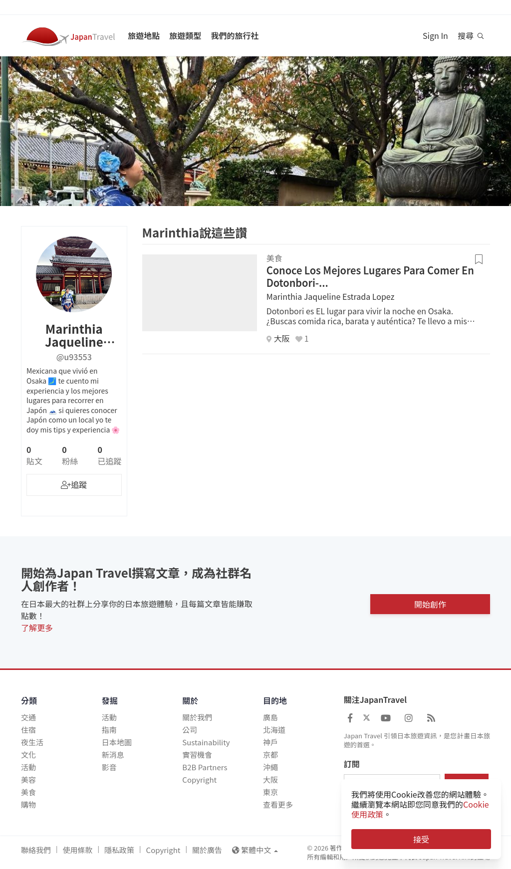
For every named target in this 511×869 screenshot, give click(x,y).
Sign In (435, 35)
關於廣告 (207, 850)
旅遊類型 (185, 35)
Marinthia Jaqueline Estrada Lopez (330, 296)
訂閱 (352, 764)
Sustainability (206, 742)
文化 (28, 754)
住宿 (28, 729)
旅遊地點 (144, 35)
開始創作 (430, 602)
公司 (189, 729)
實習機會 (197, 754)
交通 (28, 717)
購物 (28, 804)
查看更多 (278, 804)
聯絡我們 (36, 850)
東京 (270, 792)
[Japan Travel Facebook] (350, 717)
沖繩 (270, 767)
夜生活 (32, 742)
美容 (28, 779)
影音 (109, 767)
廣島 (270, 717)
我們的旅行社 (234, 35)
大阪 (270, 779)
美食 (28, 792)
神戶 (270, 742)
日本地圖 (117, 742)
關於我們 (197, 717)
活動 (28, 767)
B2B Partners (204, 767)
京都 (270, 754)
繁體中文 (255, 850)
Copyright (199, 779)
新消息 (113, 754)
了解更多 (37, 628)
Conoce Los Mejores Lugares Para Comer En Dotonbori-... (370, 276)
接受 (421, 839)
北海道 (274, 729)
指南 (109, 729)
